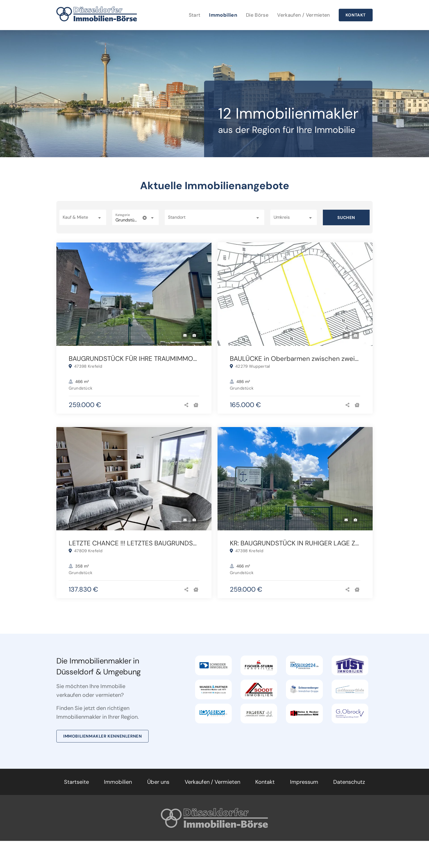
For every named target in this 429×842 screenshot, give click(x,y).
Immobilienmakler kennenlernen (102, 737)
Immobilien (223, 15)
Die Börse (257, 15)
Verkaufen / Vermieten (303, 15)
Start (195, 15)
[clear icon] (145, 218)
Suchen (346, 217)
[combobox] (214, 217)
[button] (82, 217)
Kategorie (122, 215)
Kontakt (356, 15)
